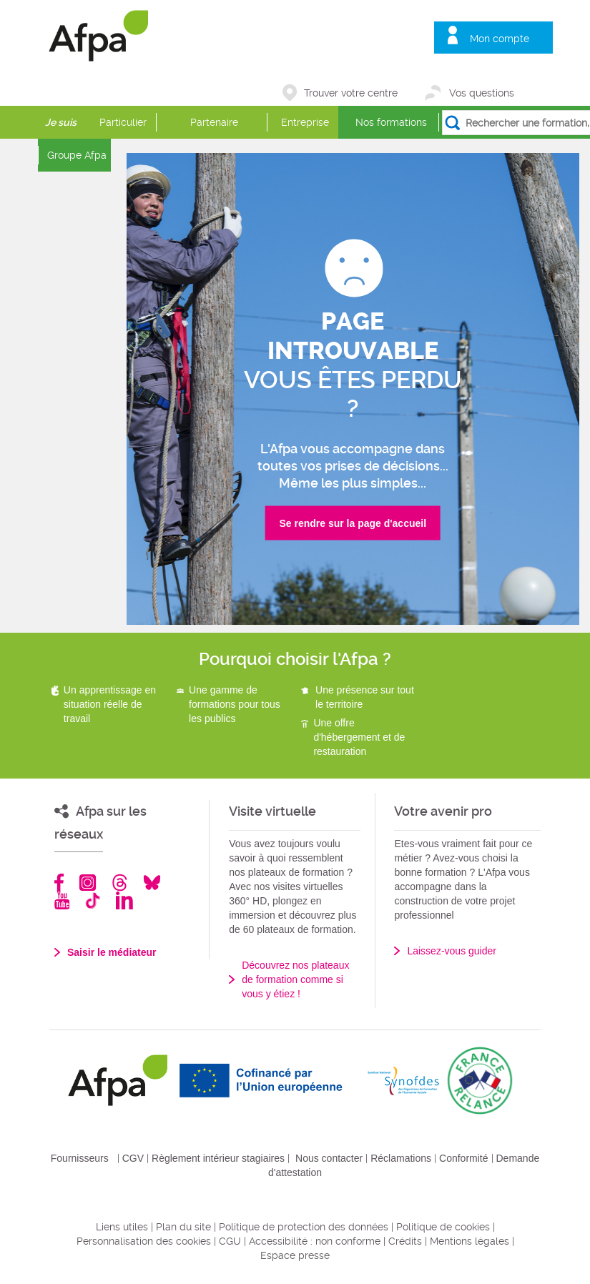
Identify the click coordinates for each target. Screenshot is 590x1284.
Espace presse (295, 1255)
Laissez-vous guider (451, 951)
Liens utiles (122, 1227)
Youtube (61, 900)
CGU (230, 1241)
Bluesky (152, 883)
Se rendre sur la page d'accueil (352, 523)
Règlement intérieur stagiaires (218, 1158)
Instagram (88, 883)
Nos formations (391, 122)
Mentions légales (469, 1241)
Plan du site (183, 1227)
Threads (120, 883)
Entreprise (305, 122)
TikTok (93, 900)
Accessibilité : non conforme (314, 1241)
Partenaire (214, 122)
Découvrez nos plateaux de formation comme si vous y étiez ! (295, 979)
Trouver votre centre (351, 93)
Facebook (59, 883)
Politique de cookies (443, 1227)
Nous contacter (329, 1158)
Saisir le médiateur (112, 952)
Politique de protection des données (303, 1227)
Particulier (123, 122)
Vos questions (481, 93)
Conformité (463, 1158)
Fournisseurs (80, 1158)
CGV (133, 1158)
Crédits (405, 1241)
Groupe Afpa (77, 155)
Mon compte (499, 38)
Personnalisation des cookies (144, 1241)
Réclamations (400, 1158)
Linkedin (124, 900)
